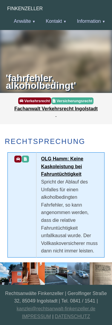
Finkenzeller (25, 8)
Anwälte (22, 21)
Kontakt (54, 21)
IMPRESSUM (36, 316)
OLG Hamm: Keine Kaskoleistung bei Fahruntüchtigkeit (62, 166)
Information (89, 21)
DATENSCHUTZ (72, 316)
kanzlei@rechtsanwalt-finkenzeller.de (56, 308)
